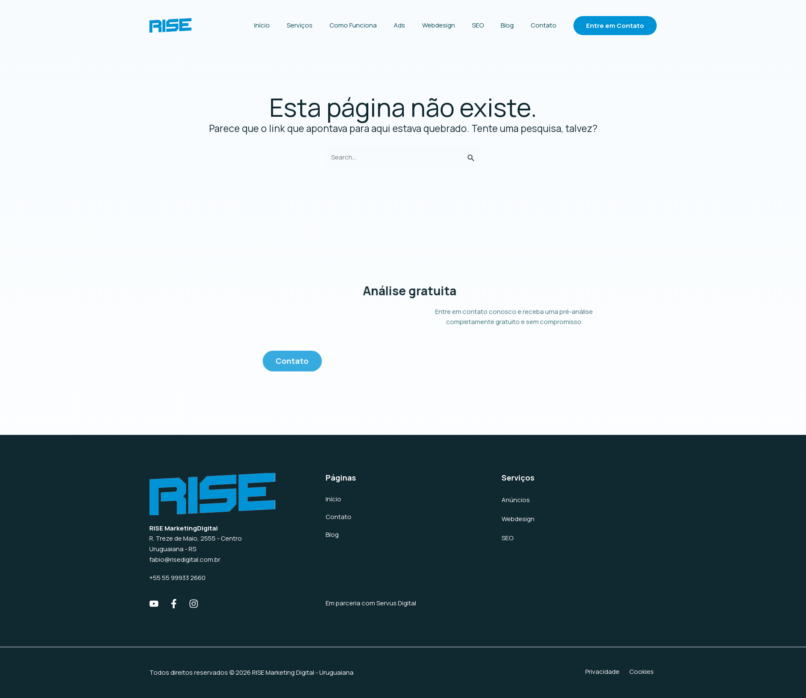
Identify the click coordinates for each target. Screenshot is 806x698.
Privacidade (609, 672)
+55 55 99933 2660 (177, 578)
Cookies (644, 672)
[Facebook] (173, 603)
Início (294, 25)
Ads (418, 25)
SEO (488, 25)
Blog (513, 25)
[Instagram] (193, 603)
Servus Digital (396, 603)
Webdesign (453, 25)
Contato (546, 25)
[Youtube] (154, 603)
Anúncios (516, 499)
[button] (615, 25)
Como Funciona (376, 25)
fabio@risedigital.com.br (184, 559)
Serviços (327, 25)
